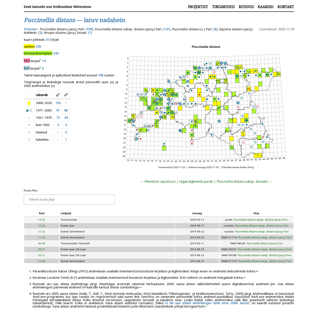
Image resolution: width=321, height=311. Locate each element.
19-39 (41, 219)
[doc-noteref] (40, 60)
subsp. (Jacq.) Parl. (260, 219)
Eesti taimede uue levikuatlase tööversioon (57, 7)
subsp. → (244, 181)
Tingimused (223, 6)
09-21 (41, 249)
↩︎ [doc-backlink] (257, 271)
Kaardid (265, 6)
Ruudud (246, 6)
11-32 (41, 231)
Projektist (198, 6)
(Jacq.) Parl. (264, 243)
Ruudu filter (31, 190)
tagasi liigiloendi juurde (196, 181)
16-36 (41, 225)
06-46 (41, 243)
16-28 (41, 261)
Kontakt (285, 6)
